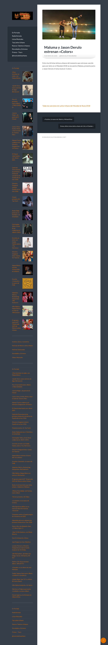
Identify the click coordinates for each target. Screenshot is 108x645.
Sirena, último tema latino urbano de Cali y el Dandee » (77, 126)
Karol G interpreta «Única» (20, 538)
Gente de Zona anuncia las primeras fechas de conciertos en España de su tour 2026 (16, 173)
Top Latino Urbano (18, 42)
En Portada (16, 33)
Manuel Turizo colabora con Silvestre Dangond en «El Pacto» (16, 144)
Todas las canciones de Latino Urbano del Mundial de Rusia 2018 (66, 106)
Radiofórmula (17, 36)
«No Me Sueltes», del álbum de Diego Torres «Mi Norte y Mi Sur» (21, 555)
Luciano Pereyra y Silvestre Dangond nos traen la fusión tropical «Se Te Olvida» (20, 548)
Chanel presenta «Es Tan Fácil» (16, 199)
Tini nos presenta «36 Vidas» (21, 497)
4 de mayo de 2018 (50, 56)
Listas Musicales (17, 39)
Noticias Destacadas (18, 349)
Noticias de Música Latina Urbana (22, 345)
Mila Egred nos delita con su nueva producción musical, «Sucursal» (20, 508)
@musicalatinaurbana (19, 56)
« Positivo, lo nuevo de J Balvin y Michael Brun (58, 119)
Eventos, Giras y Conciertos (20, 342)
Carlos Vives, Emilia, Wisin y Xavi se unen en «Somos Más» (16, 130)
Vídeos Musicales (17, 357)
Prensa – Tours (17, 52)
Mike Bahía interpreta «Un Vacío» (22, 585)
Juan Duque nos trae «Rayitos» (21, 542)
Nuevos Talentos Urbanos (21, 46)
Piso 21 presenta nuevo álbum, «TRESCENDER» (16, 103)
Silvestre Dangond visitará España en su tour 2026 (16, 187)
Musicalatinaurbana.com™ (56, 137)
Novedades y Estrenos (20, 49)
